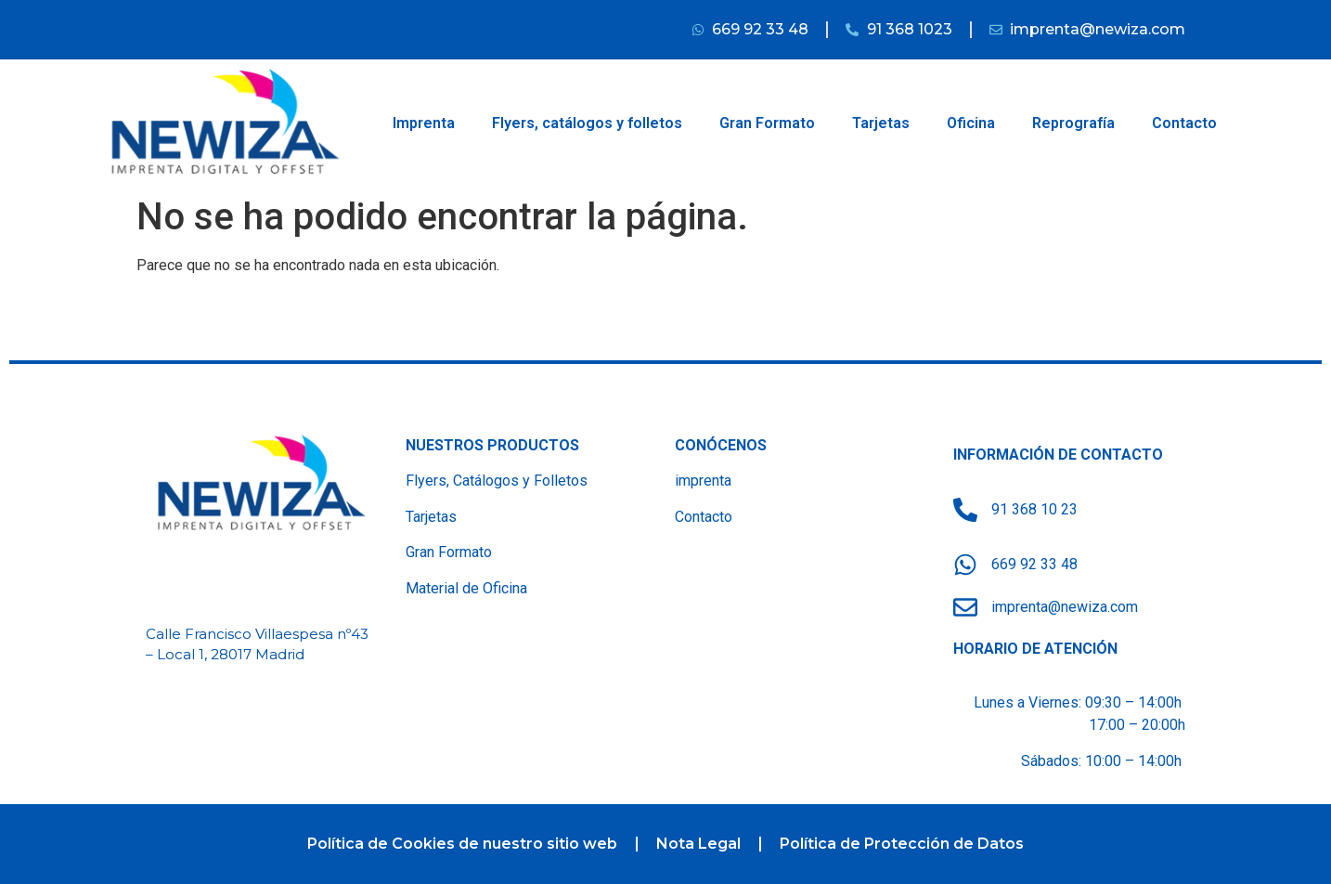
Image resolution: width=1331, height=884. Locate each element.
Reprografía (1073, 123)
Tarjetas (881, 123)
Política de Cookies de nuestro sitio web (462, 843)
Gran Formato (767, 123)
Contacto (1184, 123)
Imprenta (424, 123)
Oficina (971, 123)
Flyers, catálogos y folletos (587, 123)
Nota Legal (698, 843)
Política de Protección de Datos (902, 843)
